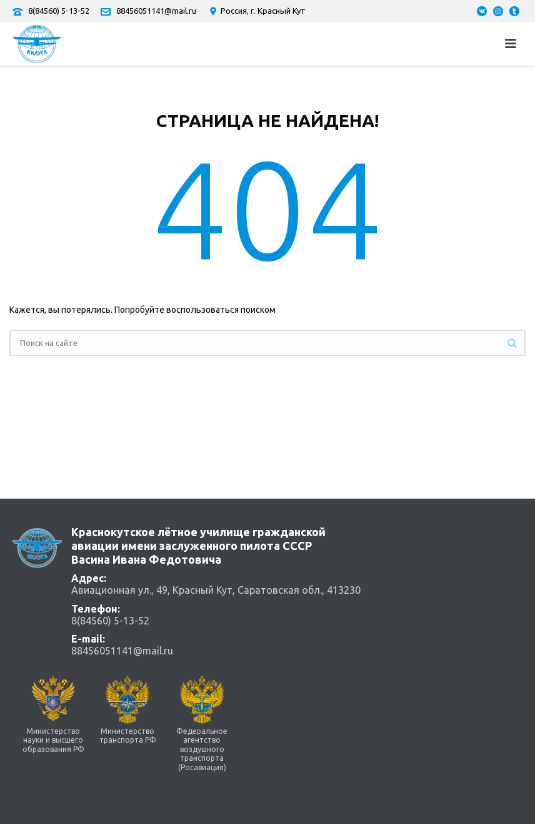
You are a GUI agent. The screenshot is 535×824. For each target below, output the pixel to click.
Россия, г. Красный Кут (257, 10)
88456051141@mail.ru (156, 10)
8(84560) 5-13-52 (58, 10)
